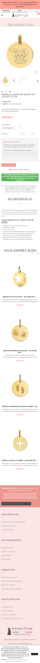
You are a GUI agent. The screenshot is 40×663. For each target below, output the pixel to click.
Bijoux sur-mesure (8, 585)
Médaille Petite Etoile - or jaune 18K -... (20, 297)
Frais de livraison (7, 530)
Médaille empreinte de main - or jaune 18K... (20, 351)
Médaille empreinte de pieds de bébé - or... (20, 406)
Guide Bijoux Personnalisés (11, 589)
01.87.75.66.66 (6, 12)
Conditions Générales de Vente (13, 522)
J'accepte (35, 654)
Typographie (6, 124)
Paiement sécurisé (8, 526)
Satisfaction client (8, 551)
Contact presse (7, 611)
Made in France (7, 548)
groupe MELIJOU (26, 644)
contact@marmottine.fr (20, 12)
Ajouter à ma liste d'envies (19, 170)
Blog (37, 11)
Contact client (7, 607)
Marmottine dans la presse (11, 581)
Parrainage (5, 559)
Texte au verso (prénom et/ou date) (17, 150)
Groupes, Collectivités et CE (12, 618)
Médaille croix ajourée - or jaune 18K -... (20, 460)
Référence (7, 101)
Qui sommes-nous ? (9, 577)
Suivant (38, 81)
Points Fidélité (6, 555)
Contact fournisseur (9, 614)
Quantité (4, 134)
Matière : (6, 104)
